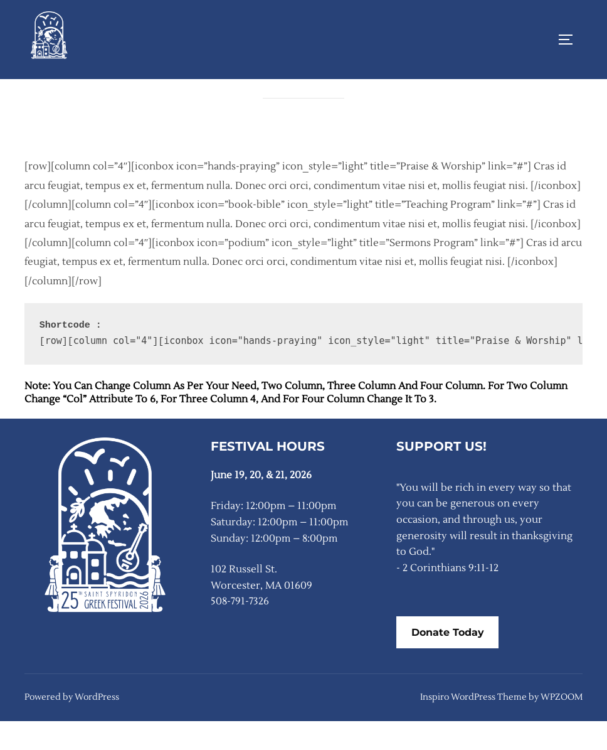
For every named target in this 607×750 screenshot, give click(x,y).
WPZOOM (562, 726)
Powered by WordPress (71, 726)
